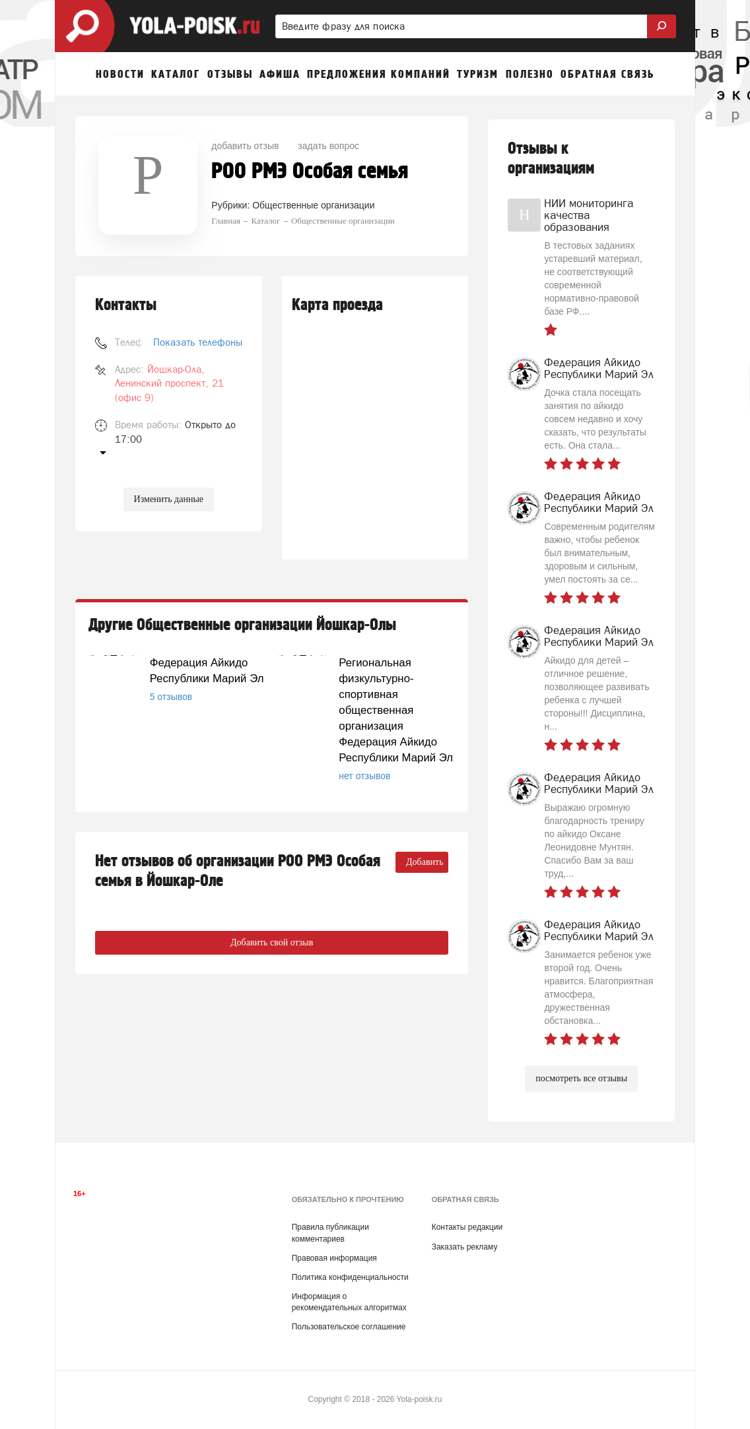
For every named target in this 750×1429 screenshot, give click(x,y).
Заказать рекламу (465, 1247)
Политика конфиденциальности (350, 1277)
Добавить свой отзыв (271, 942)
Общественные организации (313, 205)
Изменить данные (168, 499)
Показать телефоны (197, 342)
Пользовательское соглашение (349, 1326)
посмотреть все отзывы (581, 1078)
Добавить (425, 862)
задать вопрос (328, 146)
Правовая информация (334, 1258)
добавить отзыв (245, 146)
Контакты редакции (467, 1227)
